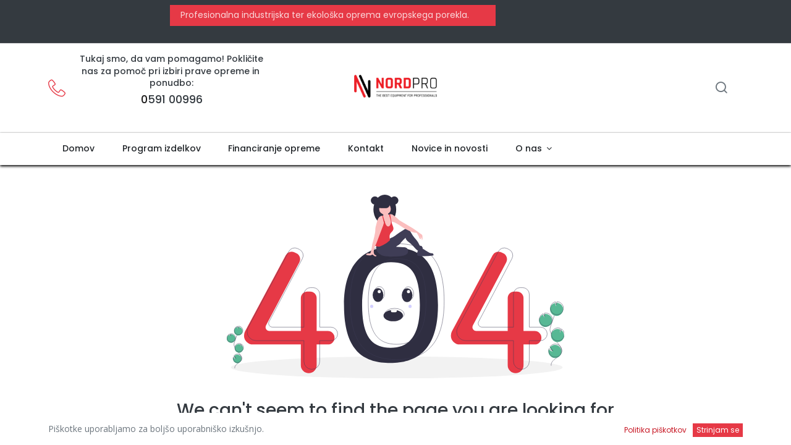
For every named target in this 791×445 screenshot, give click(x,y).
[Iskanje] (721, 89)
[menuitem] (78, 149)
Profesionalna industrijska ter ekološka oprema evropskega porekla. (323, 15)
